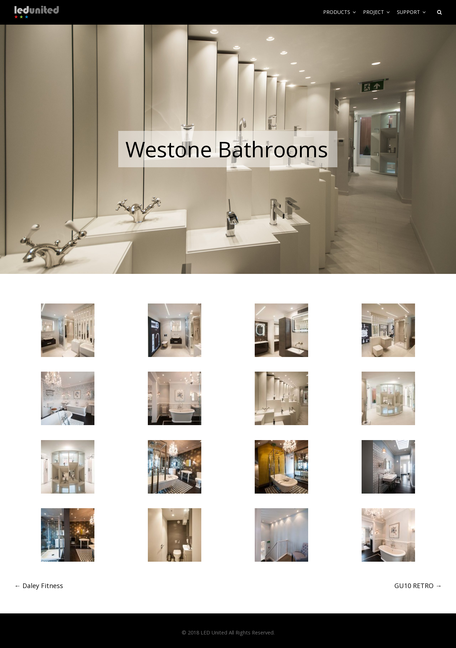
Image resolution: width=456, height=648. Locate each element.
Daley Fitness (38, 585)
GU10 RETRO (418, 585)
